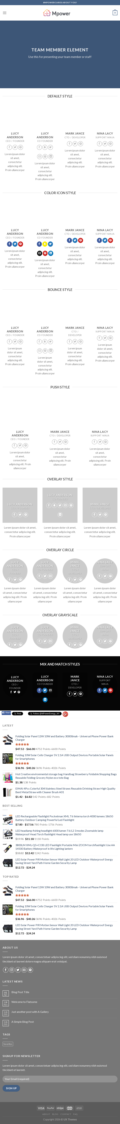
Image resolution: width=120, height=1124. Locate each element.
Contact (65, 1114)
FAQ (75, 1114)
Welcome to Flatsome (24, 1001)
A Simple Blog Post (22, 1021)
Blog (55, 1114)
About (46, 1114)
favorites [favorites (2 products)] (8, 1044)
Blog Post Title (20, 992)
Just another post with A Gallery (30, 1011)
